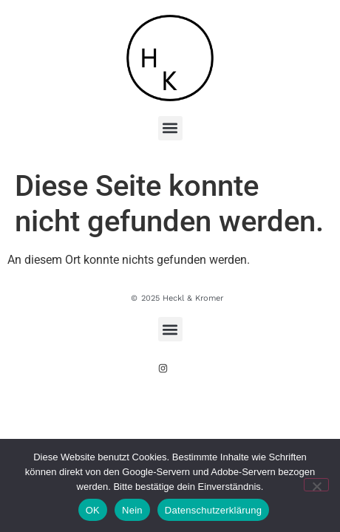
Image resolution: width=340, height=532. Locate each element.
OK (93, 510)
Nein (132, 510)
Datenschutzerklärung (213, 510)
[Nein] (316, 484)
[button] (170, 128)
